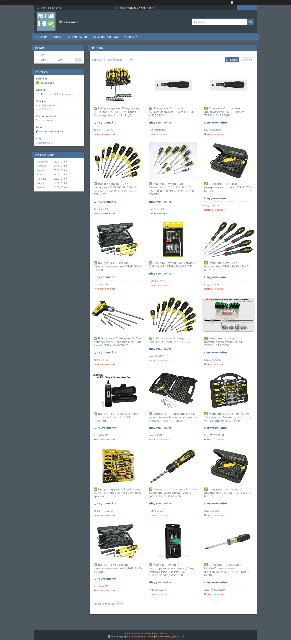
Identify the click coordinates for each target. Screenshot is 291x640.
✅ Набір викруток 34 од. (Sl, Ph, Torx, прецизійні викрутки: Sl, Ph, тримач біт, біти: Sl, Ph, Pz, (227, 417)
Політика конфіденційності (169, 636)
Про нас (57, 36)
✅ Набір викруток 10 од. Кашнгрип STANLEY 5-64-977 (169, 339)
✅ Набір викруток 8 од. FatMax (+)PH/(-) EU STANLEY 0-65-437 (171, 264)
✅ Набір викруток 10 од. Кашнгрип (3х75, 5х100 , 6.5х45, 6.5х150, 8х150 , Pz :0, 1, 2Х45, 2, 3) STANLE (171, 189)
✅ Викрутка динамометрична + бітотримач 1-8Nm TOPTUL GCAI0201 (117, 417)
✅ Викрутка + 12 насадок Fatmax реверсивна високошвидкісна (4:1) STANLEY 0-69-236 (172, 492)
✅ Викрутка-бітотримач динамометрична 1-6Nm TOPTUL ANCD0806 (171, 111)
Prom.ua (163, 633)
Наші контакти (77, 36)
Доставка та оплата (105, 36)
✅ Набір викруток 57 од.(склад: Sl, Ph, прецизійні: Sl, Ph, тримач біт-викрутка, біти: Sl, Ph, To (116, 111)
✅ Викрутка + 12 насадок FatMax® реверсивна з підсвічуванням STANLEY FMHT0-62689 (227, 570)
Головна (42, 36)
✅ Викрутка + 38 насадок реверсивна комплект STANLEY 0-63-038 (118, 266)
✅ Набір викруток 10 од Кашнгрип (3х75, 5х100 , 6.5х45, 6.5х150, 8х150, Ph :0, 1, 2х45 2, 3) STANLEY (115, 189)
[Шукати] (250, 22)
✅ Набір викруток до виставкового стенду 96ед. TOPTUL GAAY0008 (223, 341)
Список (249, 59)
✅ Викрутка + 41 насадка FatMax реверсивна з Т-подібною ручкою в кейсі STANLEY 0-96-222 (173, 417)
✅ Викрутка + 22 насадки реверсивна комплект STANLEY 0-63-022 (228, 187)
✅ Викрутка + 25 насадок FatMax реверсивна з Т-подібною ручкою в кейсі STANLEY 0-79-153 (117, 341)
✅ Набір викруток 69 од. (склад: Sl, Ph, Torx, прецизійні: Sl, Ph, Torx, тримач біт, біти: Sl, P (117, 492)
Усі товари (130, 36)
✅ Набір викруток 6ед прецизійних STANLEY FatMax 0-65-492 (227, 266)
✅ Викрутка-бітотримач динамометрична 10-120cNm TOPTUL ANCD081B (224, 111)
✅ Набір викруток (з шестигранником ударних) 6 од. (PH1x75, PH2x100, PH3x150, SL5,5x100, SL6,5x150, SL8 (171, 570)
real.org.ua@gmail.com (51, 131)
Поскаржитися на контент (140, 636)
